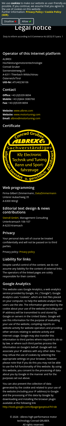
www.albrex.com (23, 110)
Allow (26, 21)
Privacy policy (27, 251)
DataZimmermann (45, 193)
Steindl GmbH (10, 217)
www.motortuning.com (27, 114)
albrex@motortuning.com (25, 118)
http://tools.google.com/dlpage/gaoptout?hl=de (30, 406)
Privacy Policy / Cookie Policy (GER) (31, 13)
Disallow (10, 21)
